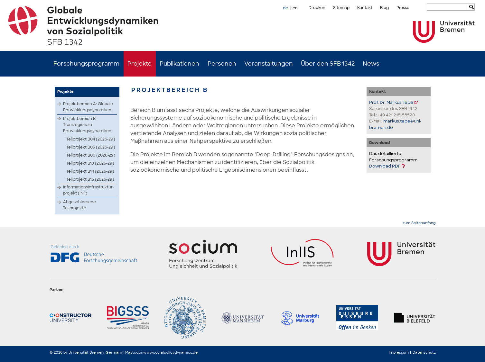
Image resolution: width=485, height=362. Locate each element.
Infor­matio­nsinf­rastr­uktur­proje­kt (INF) (88, 190)
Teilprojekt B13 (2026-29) (90, 163)
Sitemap (341, 7)
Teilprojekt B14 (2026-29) (90, 171)
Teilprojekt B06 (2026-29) (90, 155)
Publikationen (179, 64)
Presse (402, 7)
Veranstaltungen (268, 64)
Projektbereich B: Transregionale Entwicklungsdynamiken (87, 124)
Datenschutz (424, 352)
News (371, 64)
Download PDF (385, 166)
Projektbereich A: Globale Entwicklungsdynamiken (88, 107)
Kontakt (364, 7)
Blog (384, 7)
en (295, 8)
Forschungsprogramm (86, 64)
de (285, 8)
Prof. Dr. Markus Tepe (391, 102)
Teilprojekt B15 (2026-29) (90, 179)
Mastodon (134, 352)
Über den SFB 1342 (328, 64)
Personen (222, 64)
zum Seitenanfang (419, 223)
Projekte (139, 64)
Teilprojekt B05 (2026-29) (90, 147)
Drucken (317, 7)
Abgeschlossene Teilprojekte (79, 205)
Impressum (399, 352)
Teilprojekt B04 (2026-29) (90, 139)
